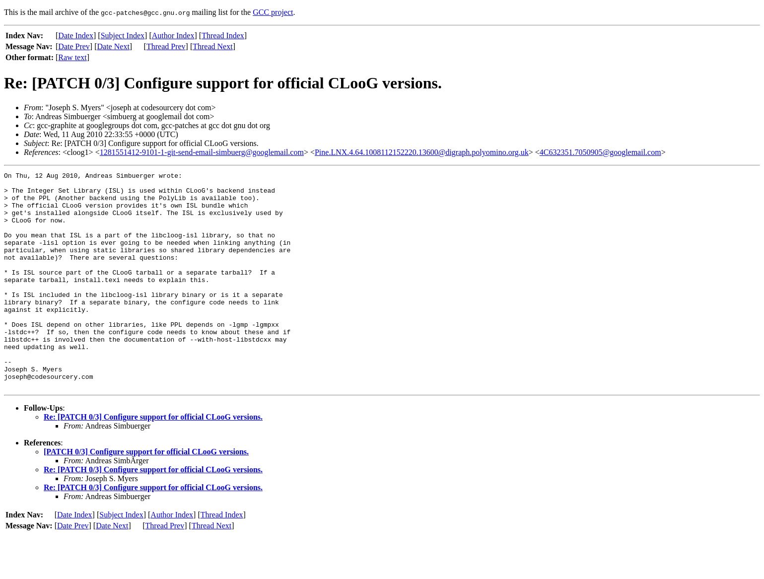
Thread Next (212, 46)
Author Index (173, 35)
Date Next (113, 46)
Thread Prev (166, 46)
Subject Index (122, 35)
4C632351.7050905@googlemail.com (600, 152)
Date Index (75, 35)
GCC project (273, 12)
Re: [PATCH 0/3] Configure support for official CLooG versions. (153, 460)
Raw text (72, 57)
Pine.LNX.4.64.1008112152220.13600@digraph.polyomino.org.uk (422, 152)
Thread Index (223, 35)
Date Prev (74, 46)
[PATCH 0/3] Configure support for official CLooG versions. (146, 495)
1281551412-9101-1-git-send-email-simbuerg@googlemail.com (202, 152)
